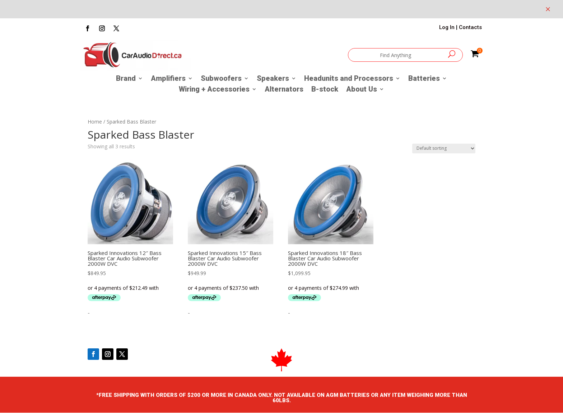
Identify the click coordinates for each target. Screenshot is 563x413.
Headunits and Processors (348, 79)
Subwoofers (221, 79)
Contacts (470, 27)
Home (95, 121)
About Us (361, 90)
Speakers (273, 79)
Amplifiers (168, 79)
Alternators (284, 90)
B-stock (324, 90)
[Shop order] (443, 148)
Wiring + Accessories (214, 90)
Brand (126, 79)
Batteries (424, 79)
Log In (447, 27)
